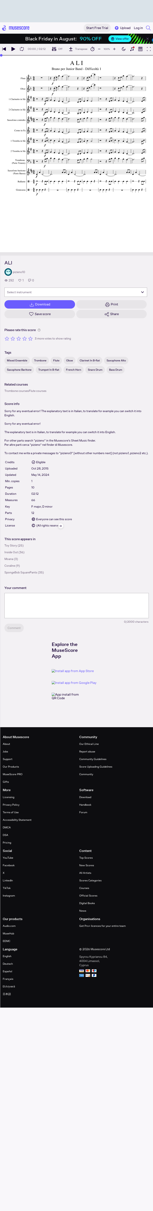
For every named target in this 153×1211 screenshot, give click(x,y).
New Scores (86, 865)
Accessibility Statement (17, 819)
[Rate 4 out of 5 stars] (24, 338)
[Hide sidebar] (60, 525)
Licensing (8, 797)
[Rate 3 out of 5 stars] (18, 338)
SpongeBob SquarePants (20, 572)
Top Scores (86, 857)
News (82, 910)
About (6, 743)
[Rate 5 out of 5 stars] (30, 338)
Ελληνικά (9, 986)
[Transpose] (77, 49)
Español (7, 971)
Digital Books (87, 903)
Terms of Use (11, 812)
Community (86, 774)
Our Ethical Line (89, 743)
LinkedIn (8, 880)
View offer (120, 38)
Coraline (9, 565)
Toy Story (10, 545)
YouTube (8, 857)
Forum (83, 812)
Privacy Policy (11, 804)
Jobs (5, 751)
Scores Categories (90, 880)
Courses (84, 888)
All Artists (85, 872)
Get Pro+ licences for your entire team (102, 925)
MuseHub (8, 933)
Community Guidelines (92, 759)
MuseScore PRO (12, 774)
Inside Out (11, 552)
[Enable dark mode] (123, 49)
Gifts (6, 781)
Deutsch (8, 963)
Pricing (7, 842)
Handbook (85, 804)
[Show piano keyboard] (132, 49)
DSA (5, 835)
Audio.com (9, 925)
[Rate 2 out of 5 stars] (12, 338)
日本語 (7, 994)
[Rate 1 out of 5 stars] (6, 338)
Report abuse (87, 751)
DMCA (7, 827)
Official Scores (88, 895)
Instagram (9, 895)
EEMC (6, 941)
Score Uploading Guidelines (95, 766)
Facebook (9, 865)
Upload (122, 28)
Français (8, 978)
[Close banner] (147, 38)
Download (85, 797)
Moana (8, 559)
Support (7, 759)
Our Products (11, 766)
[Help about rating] (39, 330)
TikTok (7, 888)
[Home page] (15, 28)
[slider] (1, 55)
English (7, 956)
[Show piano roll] (140, 49)
